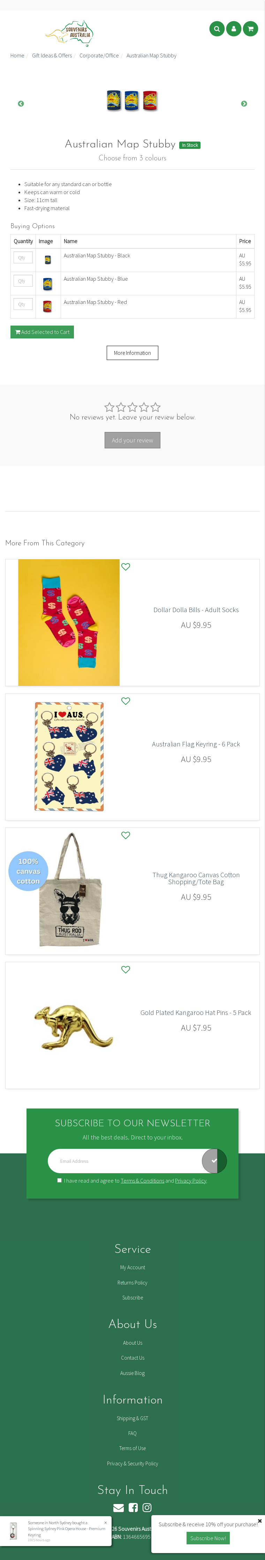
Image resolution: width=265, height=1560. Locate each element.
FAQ (132, 1433)
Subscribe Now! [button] (208, 1538)
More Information (132, 353)
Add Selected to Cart (42, 331)
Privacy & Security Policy (132, 1463)
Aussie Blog (132, 1373)
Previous (20, 104)
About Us (132, 1342)
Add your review (132, 440)
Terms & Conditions (142, 1180)
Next (244, 104)
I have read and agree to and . (132, 1180)
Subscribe (132, 1297)
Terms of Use (132, 1448)
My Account (132, 1267)
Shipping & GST (132, 1418)
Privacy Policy (190, 1180)
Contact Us (132, 1357)
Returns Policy (132, 1282)
